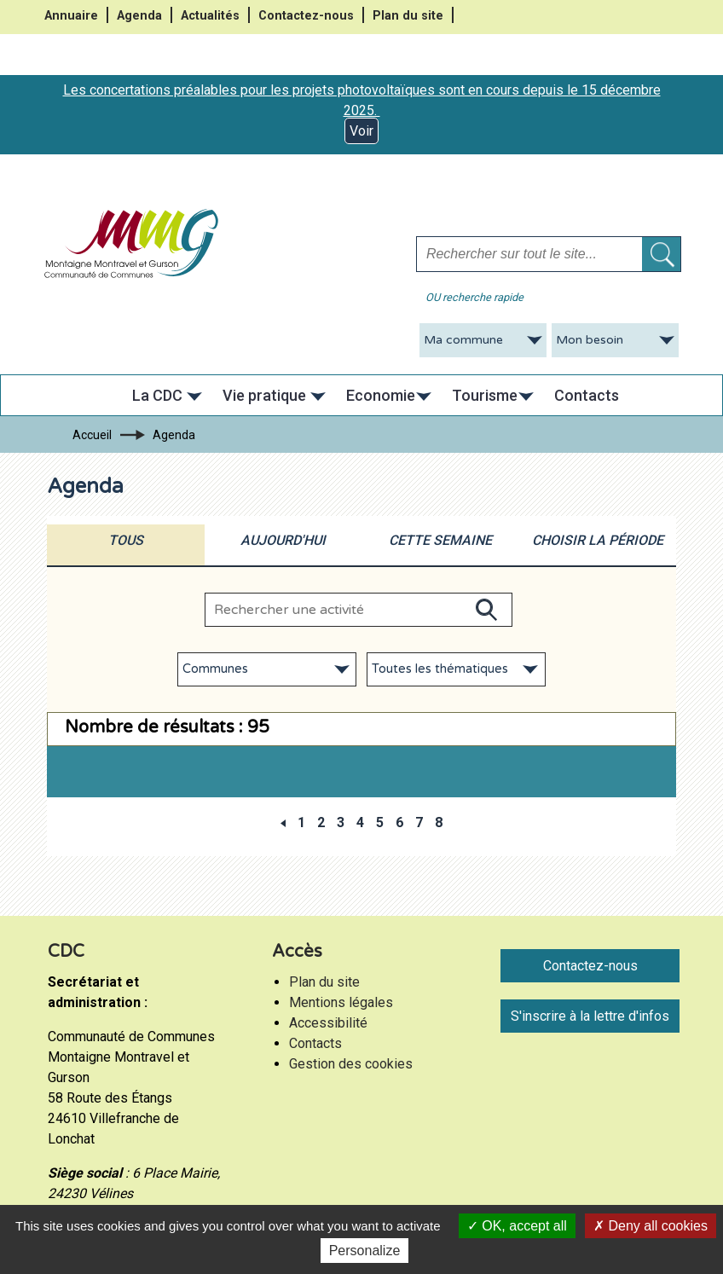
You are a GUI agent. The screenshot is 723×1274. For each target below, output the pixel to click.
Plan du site (408, 16)
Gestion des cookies (351, 1064)
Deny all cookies (650, 1226)
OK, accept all (517, 1226)
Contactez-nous (306, 16)
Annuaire (71, 16)
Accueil (92, 435)
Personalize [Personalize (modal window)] (365, 1250)
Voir (361, 131)
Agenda (139, 16)
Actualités (210, 16)
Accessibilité (328, 1023)
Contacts (315, 1043)
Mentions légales (341, 1002)
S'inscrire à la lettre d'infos (590, 1016)
